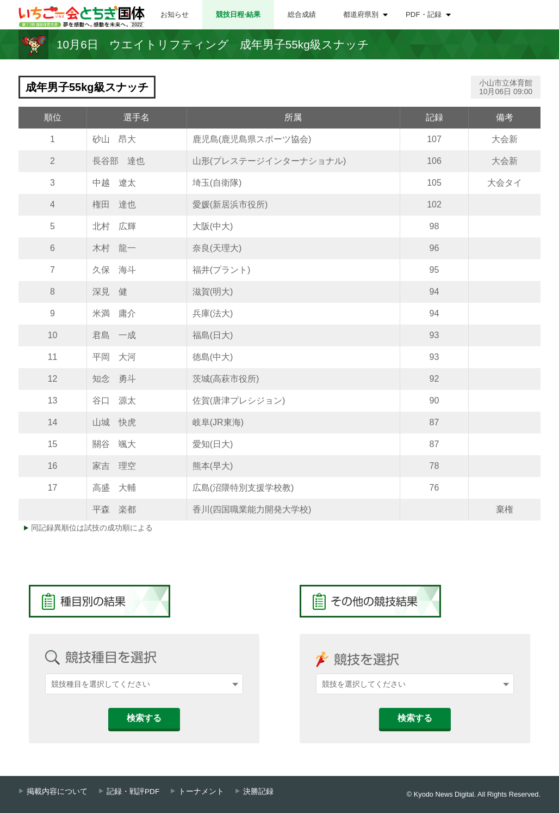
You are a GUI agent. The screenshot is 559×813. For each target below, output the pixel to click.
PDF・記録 (424, 14)
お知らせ (174, 14)
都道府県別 (360, 14)
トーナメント (201, 791)
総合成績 (302, 14)
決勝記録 (258, 791)
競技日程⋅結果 (238, 14)
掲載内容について (57, 791)
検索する (144, 718)
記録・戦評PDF (133, 791)
